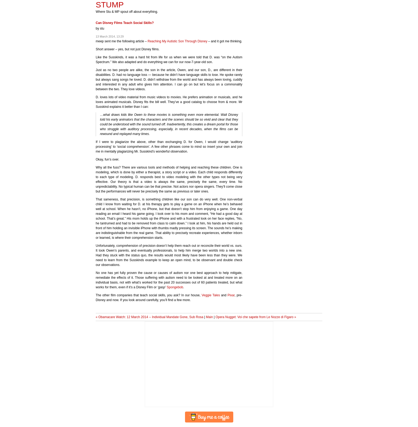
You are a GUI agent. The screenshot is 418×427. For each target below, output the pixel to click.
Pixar (231, 295)
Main (209, 317)
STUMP (110, 4)
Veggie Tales (211, 295)
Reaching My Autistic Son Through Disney (177, 41)
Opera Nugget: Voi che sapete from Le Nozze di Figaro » (255, 317)
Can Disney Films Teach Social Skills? (125, 23)
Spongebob (175, 287)
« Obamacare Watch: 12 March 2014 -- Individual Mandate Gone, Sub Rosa (149, 317)
